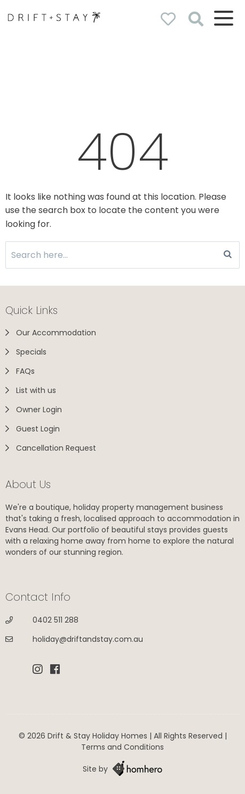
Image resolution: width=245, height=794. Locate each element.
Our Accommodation (56, 332)
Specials (31, 352)
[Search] (228, 255)
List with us (36, 390)
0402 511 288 (55, 620)
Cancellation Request (56, 448)
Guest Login (38, 428)
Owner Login (39, 409)
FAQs (25, 371)
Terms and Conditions (122, 747)
